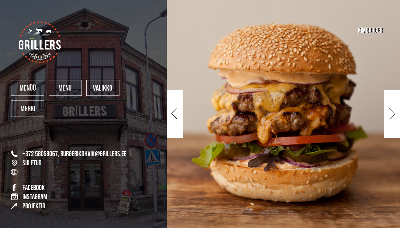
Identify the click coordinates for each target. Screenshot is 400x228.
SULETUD (26, 163)
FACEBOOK (28, 187)
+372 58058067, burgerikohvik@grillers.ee (68, 153)
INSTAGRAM (29, 197)
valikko (102, 88)
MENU (65, 88)
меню (28, 109)
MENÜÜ (28, 88)
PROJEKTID (28, 206)
